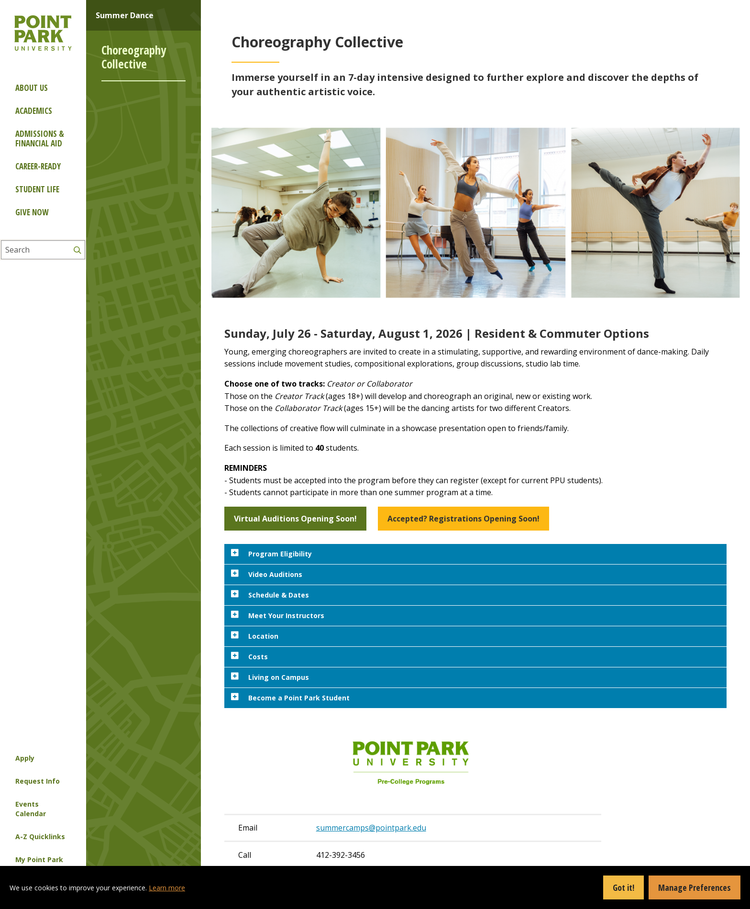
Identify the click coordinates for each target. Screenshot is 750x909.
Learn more (167, 887)
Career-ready (38, 166)
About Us (31, 87)
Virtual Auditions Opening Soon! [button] (295, 518)
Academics (33, 110)
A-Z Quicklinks (40, 836)
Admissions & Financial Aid (39, 138)
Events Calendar (30, 808)
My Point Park (39, 859)
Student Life (37, 189)
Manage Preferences (694, 887)
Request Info (37, 781)
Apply (24, 758)
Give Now (31, 212)
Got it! (623, 887)
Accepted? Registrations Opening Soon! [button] (463, 518)
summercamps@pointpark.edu (371, 827)
